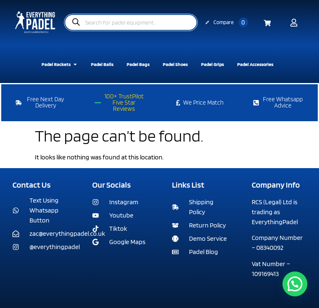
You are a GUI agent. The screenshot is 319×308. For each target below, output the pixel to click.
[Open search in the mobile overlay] (131, 22)
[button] (294, 283)
